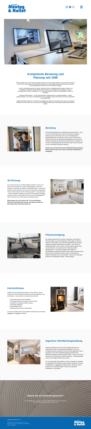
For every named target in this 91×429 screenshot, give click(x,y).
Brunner (18, 313)
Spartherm (10, 313)
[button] (73, 7)
